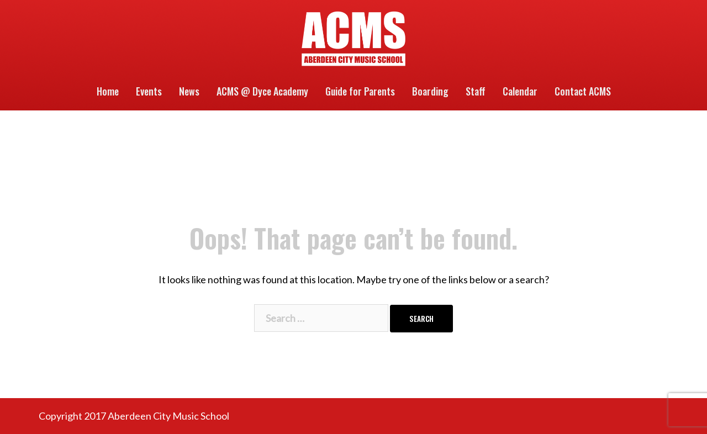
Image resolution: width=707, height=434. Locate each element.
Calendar (520, 91)
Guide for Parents (360, 91)
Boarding (430, 91)
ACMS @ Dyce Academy (262, 91)
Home (108, 91)
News (189, 91)
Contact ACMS (583, 91)
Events (149, 91)
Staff (476, 91)
